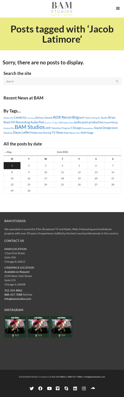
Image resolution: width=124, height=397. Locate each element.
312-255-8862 (13, 290)
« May (8, 152)
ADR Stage (86, 132)
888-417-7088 (13, 294)
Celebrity (20, 117)
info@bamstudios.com (17, 298)
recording (31, 118)
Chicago (76, 128)
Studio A (48, 123)
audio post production (89, 122)
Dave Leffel (21, 132)
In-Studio (103, 117)
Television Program (60, 128)
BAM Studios (30, 127)
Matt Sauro (70, 132)
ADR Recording (66, 117)
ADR (48, 127)
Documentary (88, 128)
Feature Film (8, 128)
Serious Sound (43, 117)
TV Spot (55, 123)
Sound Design (103, 128)
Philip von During (40, 132)
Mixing (94, 117)
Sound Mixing (111, 122)
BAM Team (84, 117)
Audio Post (37, 122)
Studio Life (8, 117)
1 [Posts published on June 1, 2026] (12, 165)
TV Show (57, 132)
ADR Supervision (66, 122)
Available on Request (17, 271)
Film (78, 133)
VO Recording (20, 122)
